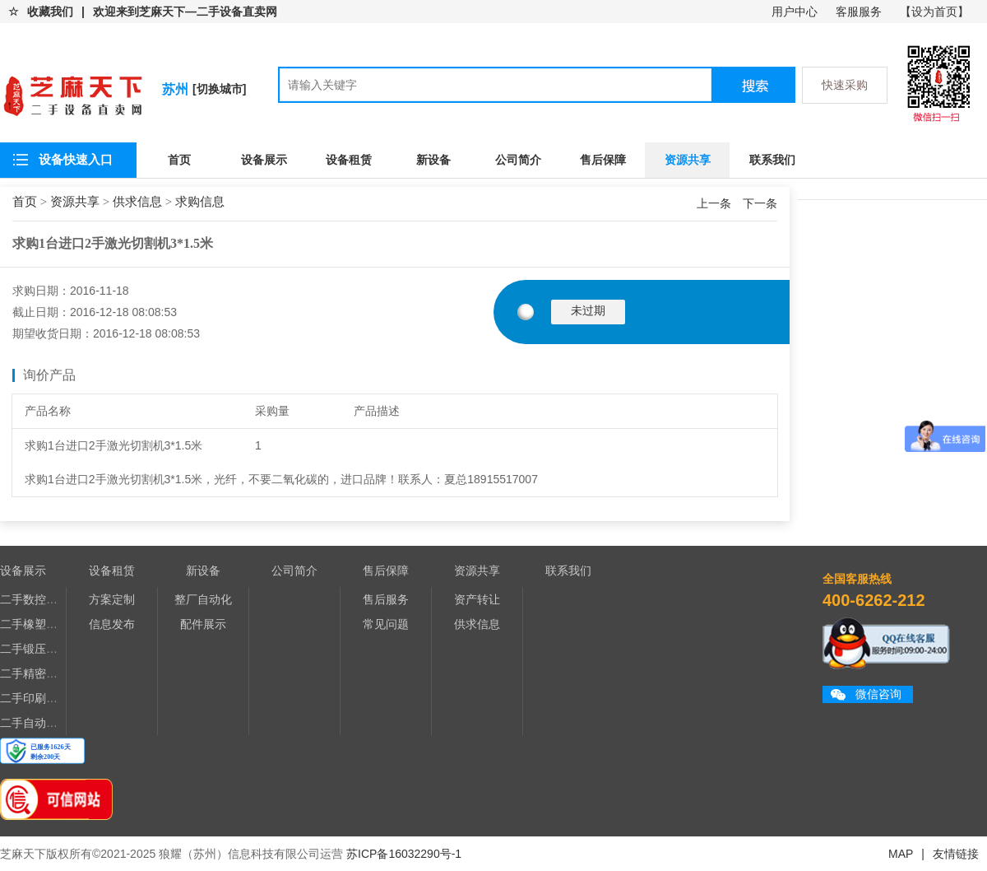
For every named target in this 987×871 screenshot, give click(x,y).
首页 (179, 159)
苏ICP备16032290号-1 (403, 853)
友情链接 (956, 853)
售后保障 (603, 159)
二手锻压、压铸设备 (52, 648)
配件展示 (203, 624)
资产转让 (477, 599)
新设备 (433, 159)
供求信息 (137, 201)
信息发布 (112, 624)
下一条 (760, 203)
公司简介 (518, 159)
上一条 (715, 203)
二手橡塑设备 (34, 624)
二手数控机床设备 (46, 599)
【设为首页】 (934, 11)
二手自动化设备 (40, 722)
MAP (900, 853)
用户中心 (795, 11)
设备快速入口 (76, 159)
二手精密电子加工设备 (57, 673)
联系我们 (772, 159)
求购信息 (200, 201)
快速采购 (845, 84)
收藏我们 (50, 11)
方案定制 (112, 599)
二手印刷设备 (34, 698)
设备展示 (264, 159)
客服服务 (859, 11)
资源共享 (688, 159)
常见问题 (386, 624)
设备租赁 (349, 159)
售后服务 (386, 599)
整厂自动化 (203, 599)
